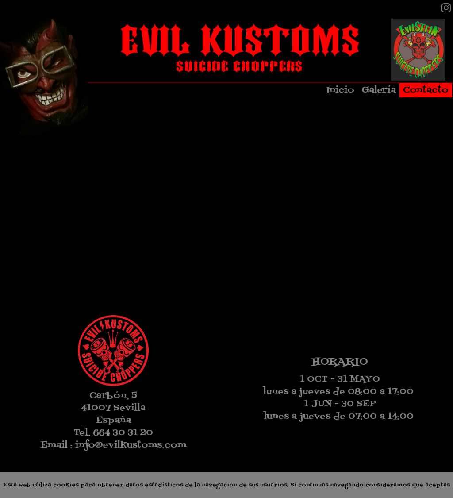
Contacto (426, 90)
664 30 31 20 (123, 433)
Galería (378, 90)
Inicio (340, 90)
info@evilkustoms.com (130, 445)
